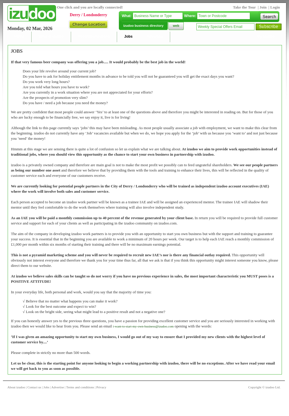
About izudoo (16, 387)
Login (275, 7)
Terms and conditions (80, 387)
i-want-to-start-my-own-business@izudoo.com (143, 326)
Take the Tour (244, 7)
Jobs (46, 387)
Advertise (57, 387)
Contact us (34, 387)
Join (263, 7)
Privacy (101, 387)
